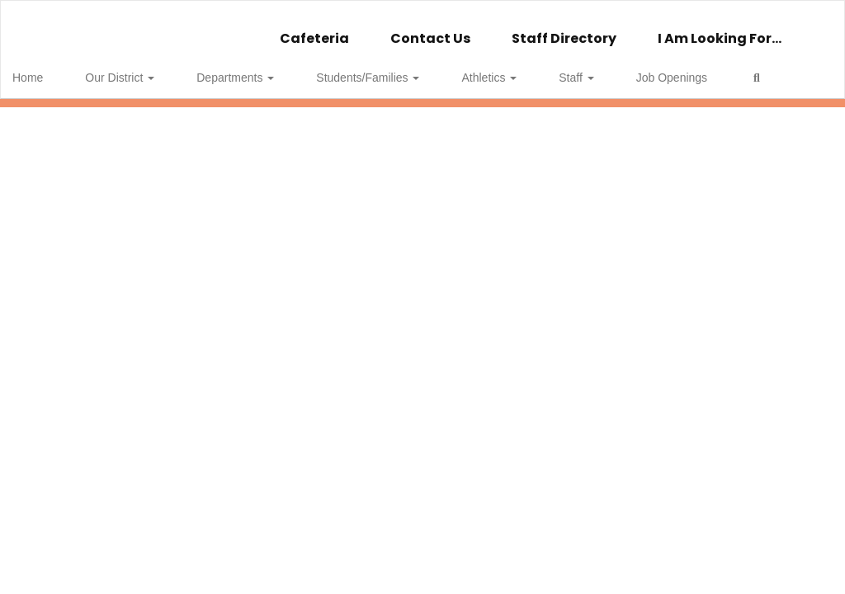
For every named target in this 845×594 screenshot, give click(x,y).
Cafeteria (314, 30)
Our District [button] (128, 69)
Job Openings (593, 69)
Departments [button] (226, 69)
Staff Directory (564, 30)
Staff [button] (515, 69)
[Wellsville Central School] (423, 11)
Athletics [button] (445, 69)
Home (53, 69)
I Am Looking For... (719, 30)
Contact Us (430, 30)
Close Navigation (81, 117)
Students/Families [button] (341, 69)
